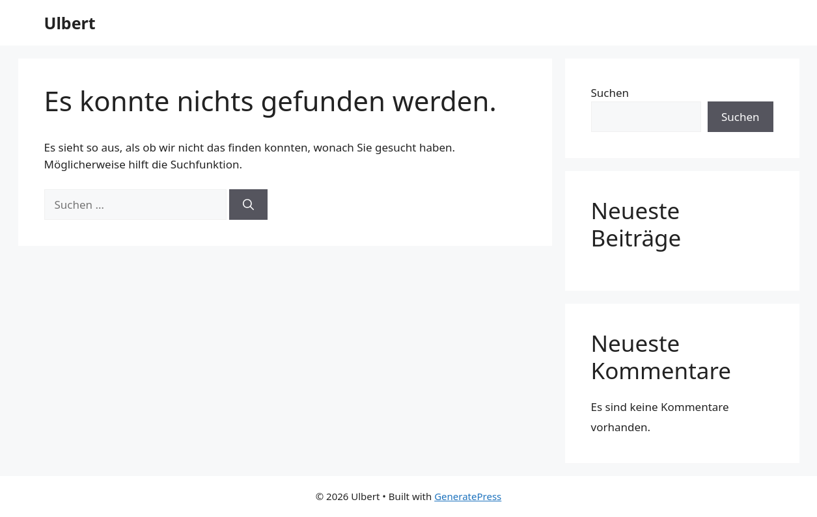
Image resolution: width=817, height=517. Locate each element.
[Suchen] (248, 204)
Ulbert (70, 23)
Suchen (610, 92)
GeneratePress (467, 496)
